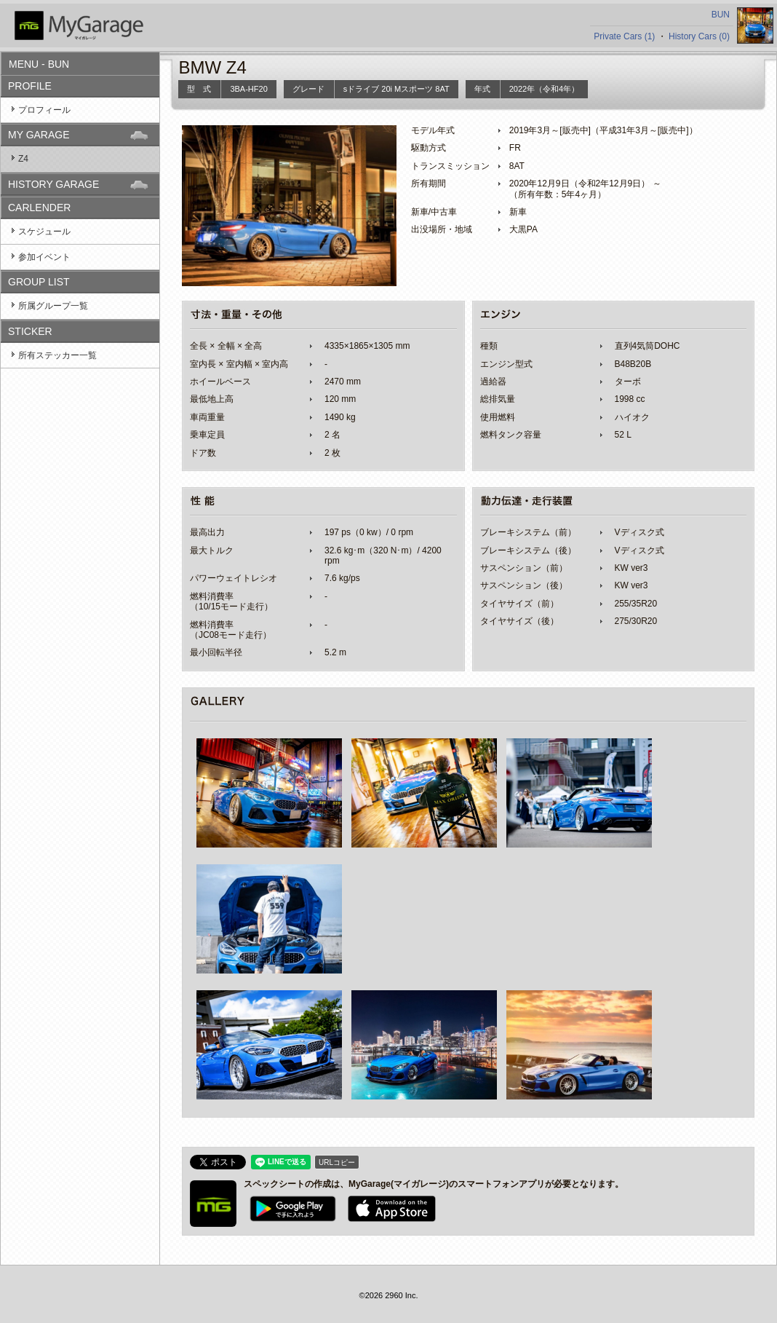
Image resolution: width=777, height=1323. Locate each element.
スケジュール (44, 231)
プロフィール (44, 110)
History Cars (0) (699, 36)
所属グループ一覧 (53, 306)
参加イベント (44, 257)
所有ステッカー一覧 (57, 355)
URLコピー (337, 1162)
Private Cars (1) (624, 36)
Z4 (23, 159)
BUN (721, 14)
